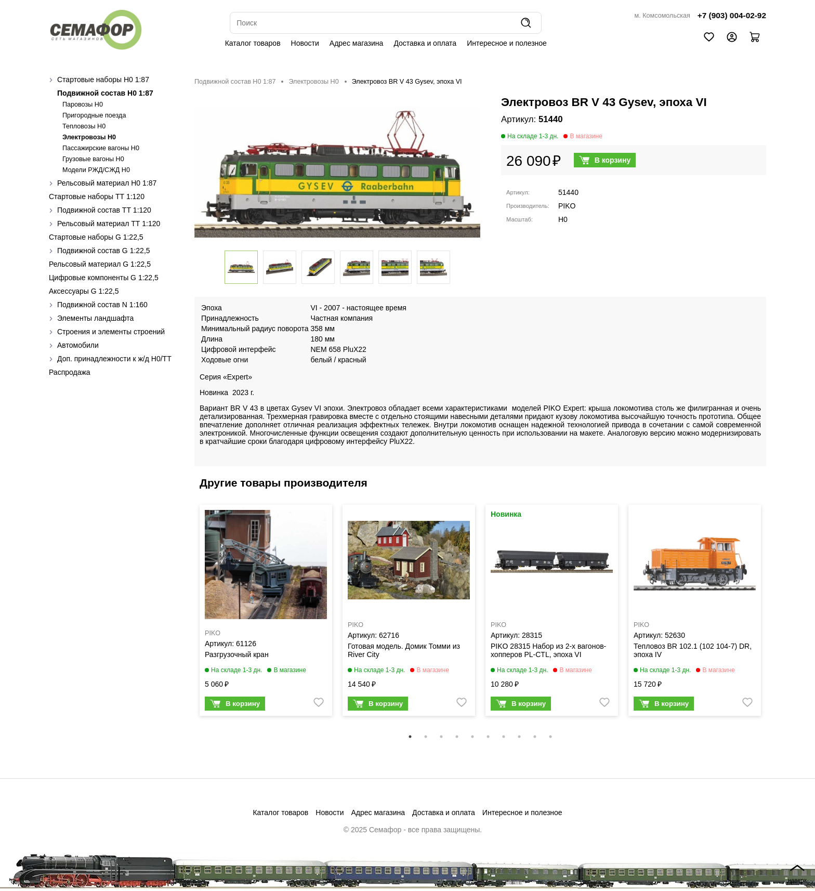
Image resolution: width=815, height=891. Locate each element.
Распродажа (69, 372)
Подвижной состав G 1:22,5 (103, 250)
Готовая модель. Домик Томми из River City (404, 650)
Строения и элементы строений (111, 331)
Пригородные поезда (94, 115)
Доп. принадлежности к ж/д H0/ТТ (114, 359)
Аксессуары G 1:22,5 (84, 291)
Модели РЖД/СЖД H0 (96, 170)
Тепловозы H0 (84, 126)
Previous (186, 617)
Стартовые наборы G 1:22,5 (96, 237)
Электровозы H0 (89, 137)
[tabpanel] (266, 613)
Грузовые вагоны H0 (93, 159)
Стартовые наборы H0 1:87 (103, 79)
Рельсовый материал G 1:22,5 (100, 264)
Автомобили (78, 345)
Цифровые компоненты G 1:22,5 (104, 277)
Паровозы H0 (82, 104)
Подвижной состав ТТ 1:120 (104, 210)
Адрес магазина (357, 43)
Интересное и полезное (507, 43)
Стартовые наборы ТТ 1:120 (96, 196)
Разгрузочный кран (237, 654)
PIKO (566, 206)
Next (774, 617)
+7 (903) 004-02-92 (732, 15)
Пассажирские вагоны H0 (100, 148)
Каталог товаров (253, 43)
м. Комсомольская (662, 15)
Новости (305, 43)
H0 (563, 219)
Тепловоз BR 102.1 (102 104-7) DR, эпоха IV (693, 650)
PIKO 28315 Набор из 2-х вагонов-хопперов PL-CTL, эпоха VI (548, 650)
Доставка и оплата (424, 43)
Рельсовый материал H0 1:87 (106, 183)
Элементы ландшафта (95, 318)
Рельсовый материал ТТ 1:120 (108, 223)
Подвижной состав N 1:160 (102, 304)
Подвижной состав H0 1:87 (105, 93)
